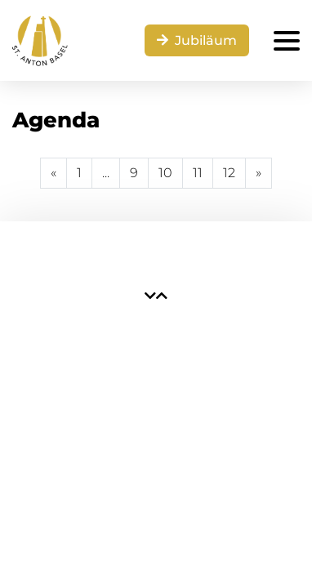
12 (229, 172)
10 (165, 172)
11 (198, 172)
